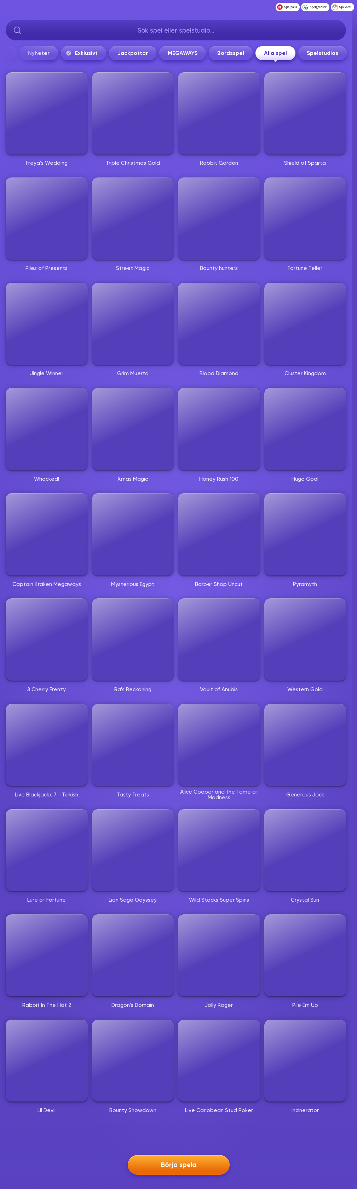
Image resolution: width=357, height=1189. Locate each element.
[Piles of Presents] (47, 218)
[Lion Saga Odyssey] (133, 850)
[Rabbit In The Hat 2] (47, 955)
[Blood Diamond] (219, 324)
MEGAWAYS (307, 53)
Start (22, 53)
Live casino (113, 53)
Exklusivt (206, 53)
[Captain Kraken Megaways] (47, 534)
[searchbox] (176, 30)
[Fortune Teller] (305, 218)
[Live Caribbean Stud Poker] (219, 1061)
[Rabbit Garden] (219, 113)
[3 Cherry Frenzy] (47, 639)
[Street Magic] (133, 218)
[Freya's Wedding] (47, 113)
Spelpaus (287, 7)
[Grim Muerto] (133, 324)
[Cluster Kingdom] (305, 324)
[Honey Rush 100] (219, 429)
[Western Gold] (305, 639)
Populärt (65, 53)
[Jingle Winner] (47, 324)
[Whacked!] (47, 429)
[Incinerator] (305, 1061)
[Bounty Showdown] (133, 1061)
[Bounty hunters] (219, 218)
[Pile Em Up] (305, 955)
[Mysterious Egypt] (133, 534)
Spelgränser (314, 7)
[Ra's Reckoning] (133, 639)
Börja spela (178, 1162)
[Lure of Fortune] (47, 850)
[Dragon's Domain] (133, 955)
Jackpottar (257, 53)
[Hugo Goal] (305, 429)
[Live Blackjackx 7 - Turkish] (47, 745)
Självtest (341, 7)
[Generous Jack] (305, 745)
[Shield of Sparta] (305, 113)
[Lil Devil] (47, 1061)
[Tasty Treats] (133, 745)
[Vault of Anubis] (219, 639)
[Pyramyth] (305, 534)
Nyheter (163, 53)
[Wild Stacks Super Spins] (219, 850)
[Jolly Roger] (219, 955)
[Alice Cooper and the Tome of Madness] (219, 745)
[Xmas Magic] (133, 429)
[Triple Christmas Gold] (133, 113)
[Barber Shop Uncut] (219, 534)
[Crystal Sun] (305, 850)
